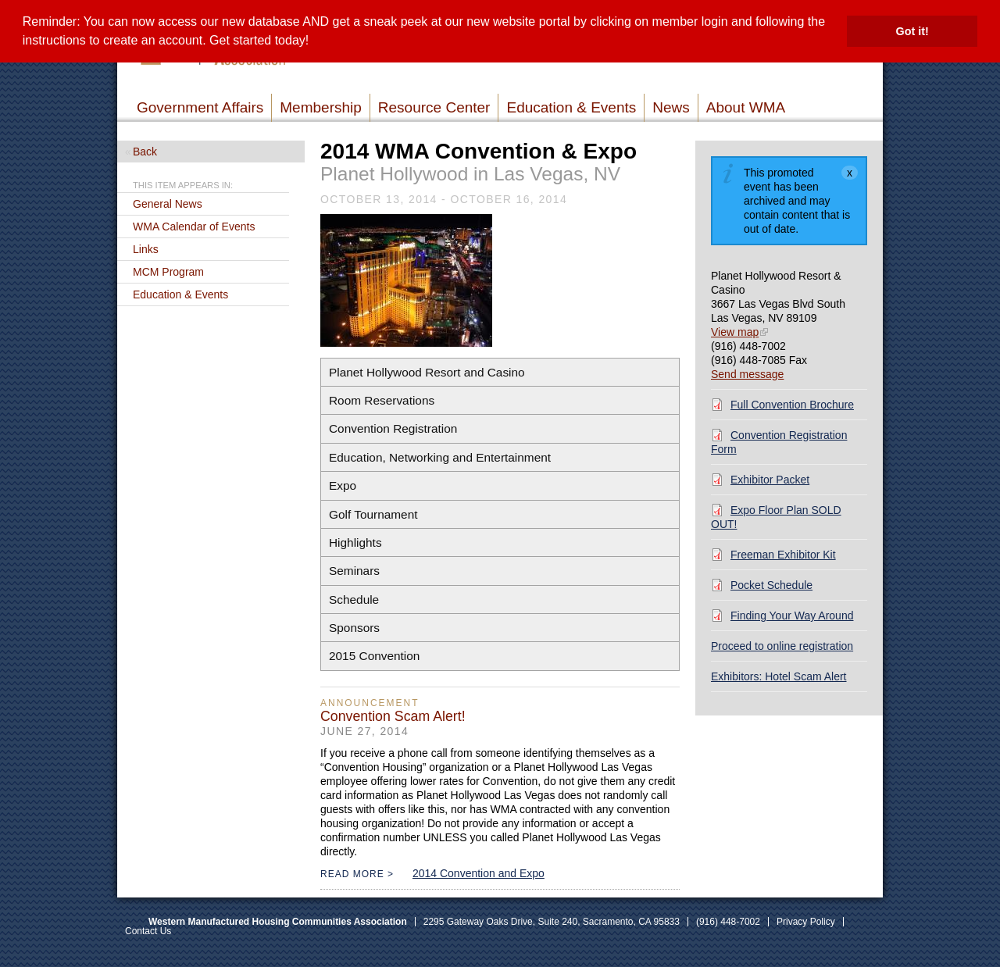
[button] (314, 42)
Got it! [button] (912, 31)
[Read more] (406, 282)
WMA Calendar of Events (194, 226)
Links (146, 249)
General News (167, 204)
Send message (747, 374)
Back (145, 151)
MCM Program (168, 272)
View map (735, 332)
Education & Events (180, 294)
